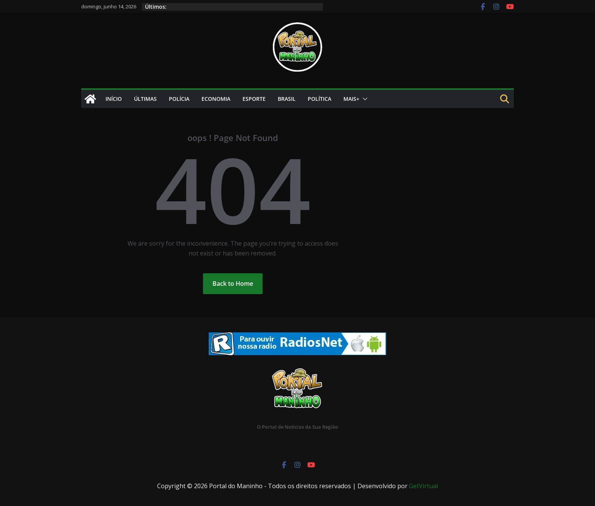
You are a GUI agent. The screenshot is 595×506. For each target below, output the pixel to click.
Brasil (287, 98)
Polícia (179, 98)
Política (319, 98)
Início (113, 98)
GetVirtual (423, 486)
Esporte (254, 98)
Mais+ (351, 98)
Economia (215, 98)
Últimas (145, 98)
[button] (363, 99)
